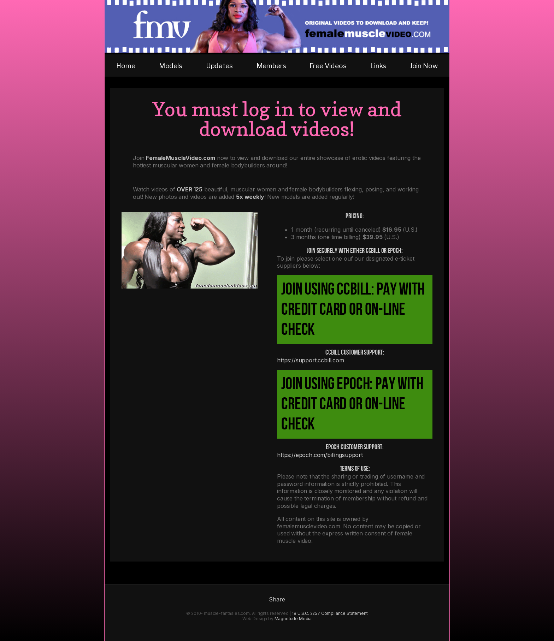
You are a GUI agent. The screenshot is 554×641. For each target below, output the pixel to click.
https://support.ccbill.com (310, 360)
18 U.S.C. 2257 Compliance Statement (329, 613)
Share (277, 599)
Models (170, 65)
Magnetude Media (293, 618)
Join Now (424, 65)
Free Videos (328, 65)
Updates (219, 65)
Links (378, 65)
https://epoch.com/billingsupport (320, 454)
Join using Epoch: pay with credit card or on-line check (352, 404)
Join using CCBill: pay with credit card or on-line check (353, 309)
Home (125, 65)
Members (271, 65)
